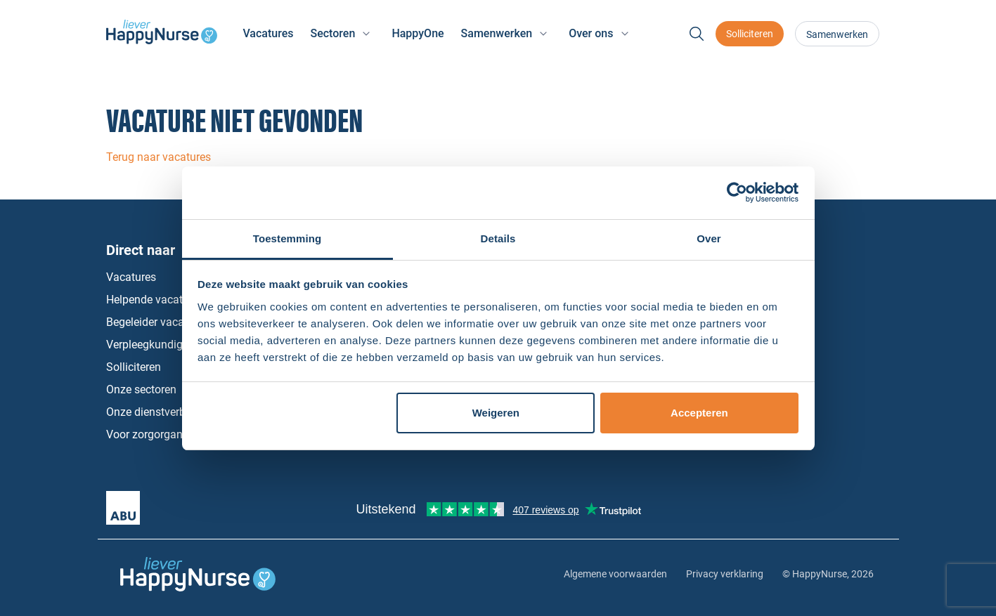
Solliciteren (749, 33)
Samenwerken (837, 34)
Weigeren (495, 413)
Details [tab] (498, 238)
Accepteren (699, 413)
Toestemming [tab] (287, 238)
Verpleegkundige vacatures (173, 344)
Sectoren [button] (332, 33)
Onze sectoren (141, 389)
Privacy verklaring (724, 573)
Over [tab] (709, 238)
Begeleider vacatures (157, 322)
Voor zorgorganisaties (160, 434)
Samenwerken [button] (497, 33)
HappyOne (418, 33)
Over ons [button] (591, 33)
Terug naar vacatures (158, 157)
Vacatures (267, 33)
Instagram (818, 367)
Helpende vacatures (155, 299)
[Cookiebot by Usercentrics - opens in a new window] (736, 192)
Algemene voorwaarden (615, 573)
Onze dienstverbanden (161, 412)
